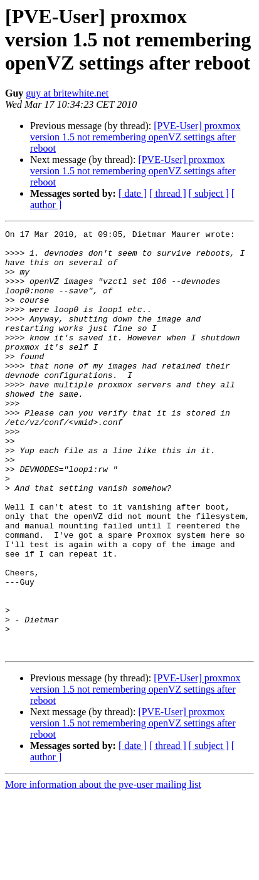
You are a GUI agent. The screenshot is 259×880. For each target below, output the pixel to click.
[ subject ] (209, 193)
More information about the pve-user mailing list (103, 869)
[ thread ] (167, 193)
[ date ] (133, 193)
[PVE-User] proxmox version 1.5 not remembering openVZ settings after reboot (135, 137)
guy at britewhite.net (67, 93)
